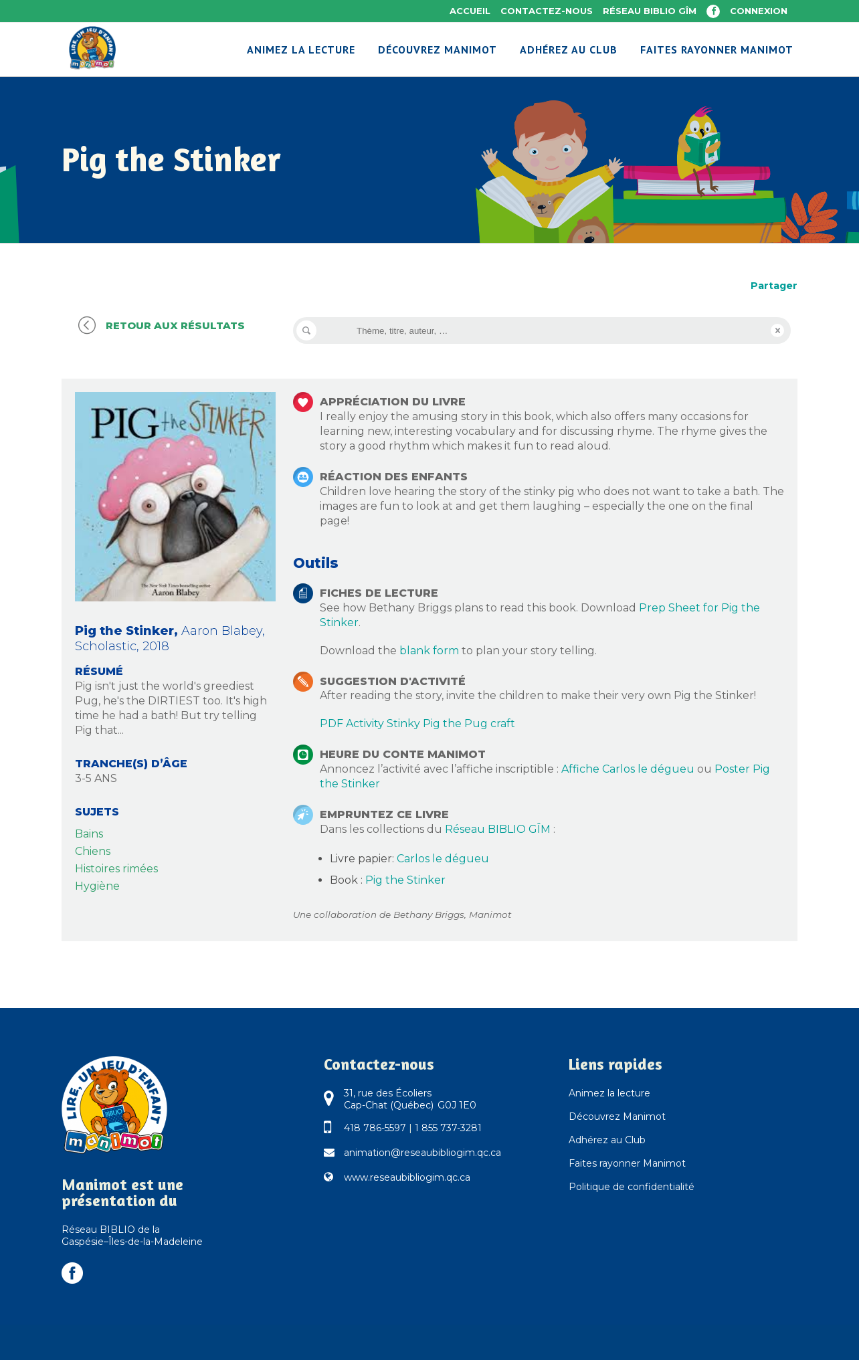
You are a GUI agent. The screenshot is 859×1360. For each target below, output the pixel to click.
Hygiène (97, 886)
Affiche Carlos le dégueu (627, 769)
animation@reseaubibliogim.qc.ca (422, 1153)
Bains (89, 834)
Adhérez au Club (607, 1140)
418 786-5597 (375, 1128)
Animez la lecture (609, 1093)
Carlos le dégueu (443, 858)
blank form (429, 650)
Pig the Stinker (405, 880)
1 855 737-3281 (448, 1128)
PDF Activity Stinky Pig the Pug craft (417, 723)
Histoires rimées (116, 868)
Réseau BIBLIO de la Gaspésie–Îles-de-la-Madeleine (132, 1236)
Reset (777, 330)
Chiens (92, 851)
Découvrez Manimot (617, 1116)
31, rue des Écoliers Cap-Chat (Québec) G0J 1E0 (410, 1099)
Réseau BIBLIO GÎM (649, 10)
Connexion (758, 10)
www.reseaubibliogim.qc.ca (407, 1177)
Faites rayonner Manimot (627, 1163)
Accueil (470, 10)
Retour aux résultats (160, 325)
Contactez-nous (546, 10)
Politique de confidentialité (631, 1187)
